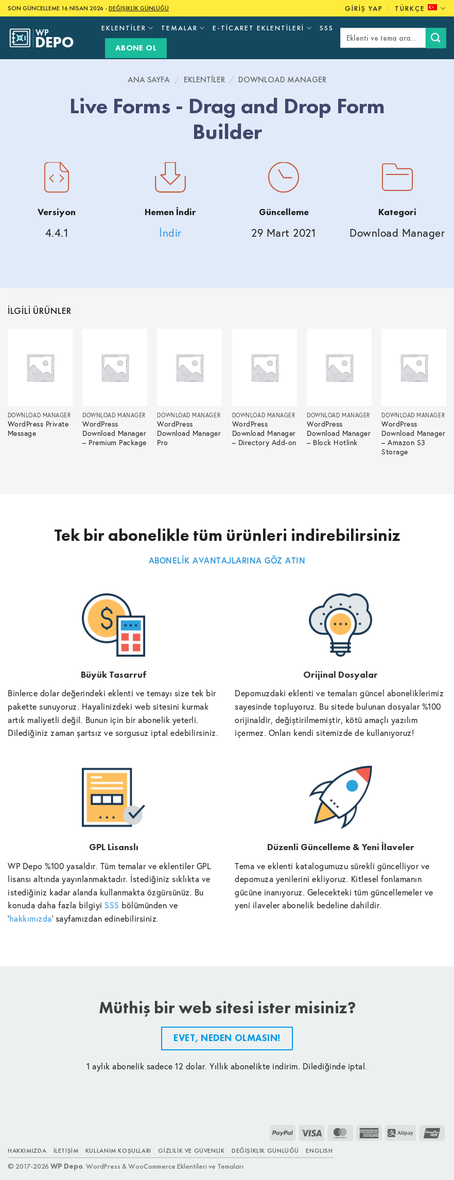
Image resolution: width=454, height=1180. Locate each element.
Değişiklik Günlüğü (265, 1151)
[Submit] (436, 38)
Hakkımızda (27, 1151)
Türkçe (420, 8)
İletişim (66, 1151)
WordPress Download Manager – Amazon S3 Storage (413, 438)
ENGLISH (319, 1151)
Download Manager (282, 79)
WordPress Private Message (38, 429)
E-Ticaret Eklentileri (262, 28)
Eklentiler (127, 28)
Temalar (183, 28)
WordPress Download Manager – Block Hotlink (339, 433)
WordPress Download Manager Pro (189, 433)
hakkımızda (30, 918)
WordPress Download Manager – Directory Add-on (264, 433)
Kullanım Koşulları (118, 1151)
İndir (170, 233)
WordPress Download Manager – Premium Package (114, 433)
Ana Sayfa (149, 79)
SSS (327, 27)
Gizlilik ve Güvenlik (191, 1151)
